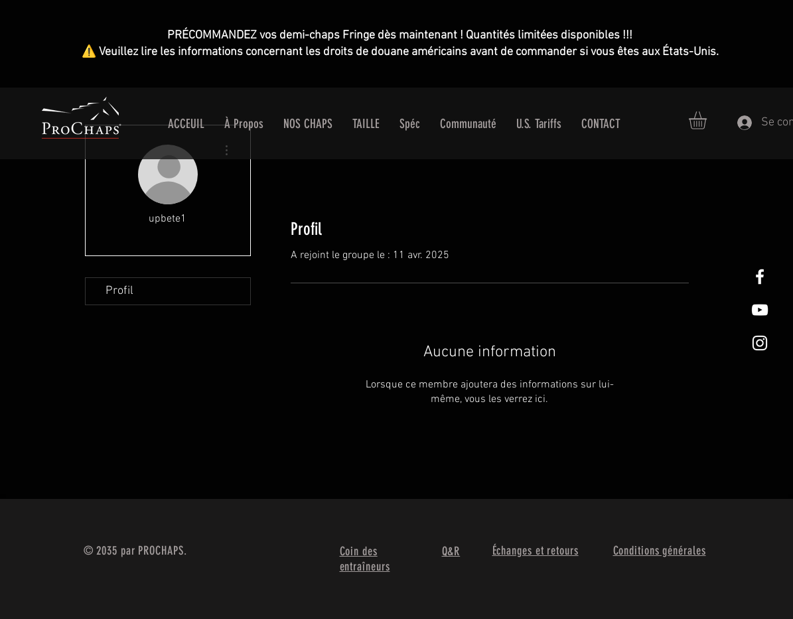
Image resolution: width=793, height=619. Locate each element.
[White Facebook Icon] (760, 277)
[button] (708, 120)
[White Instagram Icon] (760, 343)
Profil (119, 291)
